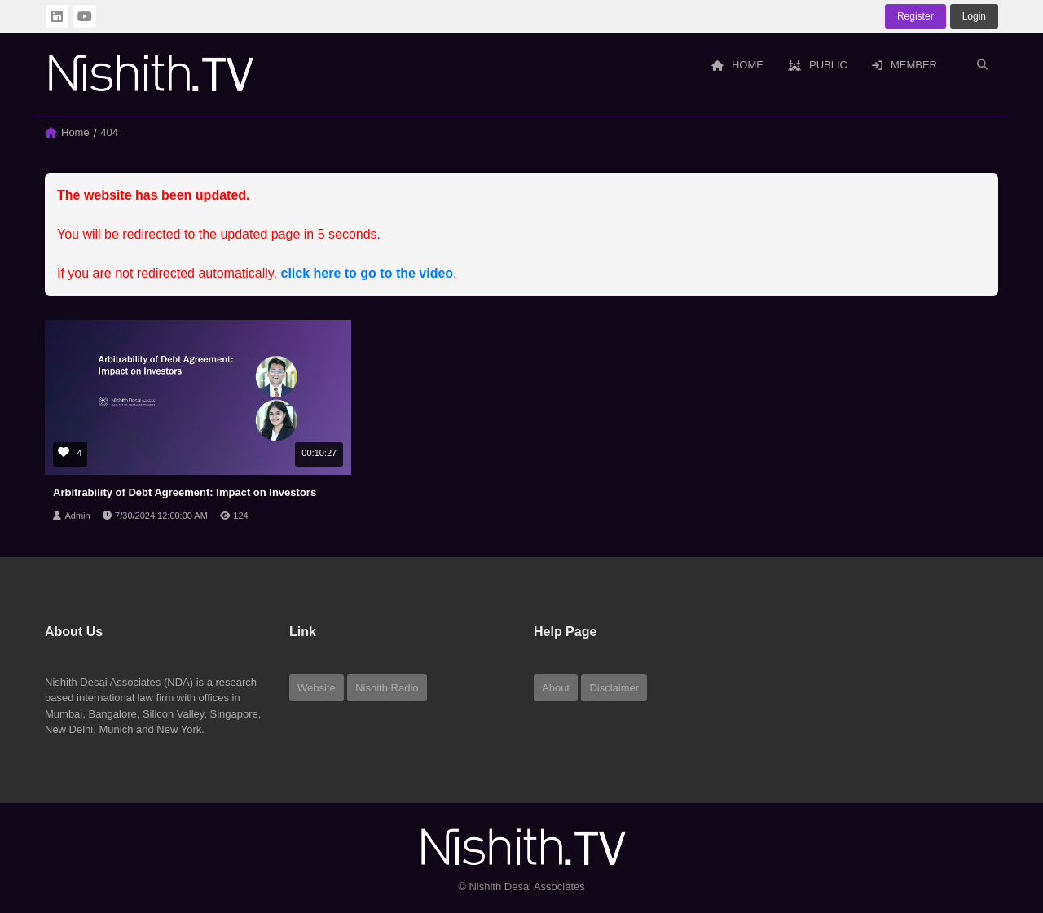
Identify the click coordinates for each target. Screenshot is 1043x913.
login (974, 16)
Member (904, 65)
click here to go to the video (367, 273)
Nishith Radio (386, 688)
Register (915, 16)
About (556, 688)
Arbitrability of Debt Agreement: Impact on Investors (184, 492)
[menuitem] (737, 66)
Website (316, 688)
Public (817, 65)
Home (737, 65)
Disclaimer (614, 688)
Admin (77, 515)
